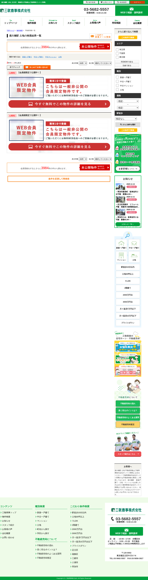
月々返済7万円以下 (128, 309)
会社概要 (6, 533)
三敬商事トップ (9, 512)
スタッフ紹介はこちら (126, 454)
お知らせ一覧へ (128, 224)
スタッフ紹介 (8, 525)
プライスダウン (127, 323)
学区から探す (43, 533)
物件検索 (6, 516)
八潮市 (75, 562)
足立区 (75, 550)
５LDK (128, 281)
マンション (42, 521)
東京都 (120, 57)
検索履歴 (122, 2)
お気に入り (106, 2)
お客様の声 (7, 529)
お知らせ (6, 521)
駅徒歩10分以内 (128, 267)
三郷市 (75, 558)
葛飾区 (75, 554)
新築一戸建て (27, 57)
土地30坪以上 (128, 274)
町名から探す (43, 529)
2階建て (127, 288)
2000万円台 (128, 295)
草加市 (75, 566)
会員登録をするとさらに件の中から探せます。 (65, 46)
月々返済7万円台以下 (81, 537)
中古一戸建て (38, 57)
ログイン (137, 2)
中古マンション (51, 57)
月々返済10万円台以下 (82, 541)
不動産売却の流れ (127, 403)
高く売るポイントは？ (127, 410)
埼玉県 (120, 49)
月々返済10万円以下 (127, 316)
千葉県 (120, 53)
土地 (60, 57)
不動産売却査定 (127, 424)
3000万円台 (128, 302)
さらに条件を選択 (127, 125)
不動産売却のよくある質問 (128, 417)
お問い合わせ (8, 537)
